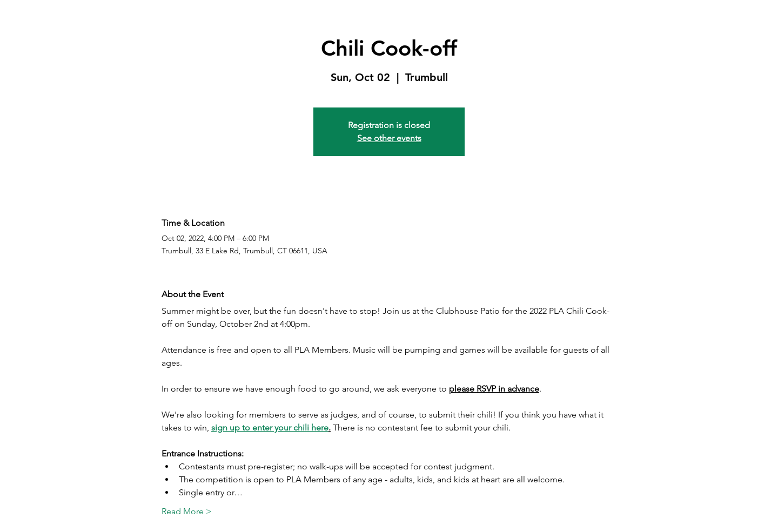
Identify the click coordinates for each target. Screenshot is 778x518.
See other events (389, 138)
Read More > (187, 511)
